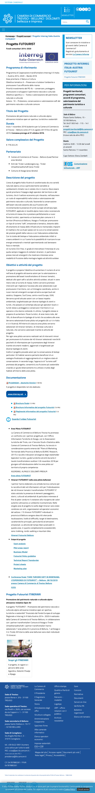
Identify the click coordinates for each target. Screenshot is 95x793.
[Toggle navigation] (3, 29)
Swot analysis (20, 543)
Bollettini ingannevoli (79, 711)
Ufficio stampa (60, 686)
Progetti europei (24, 36)
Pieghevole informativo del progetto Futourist (36, 411)
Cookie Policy (69, 789)
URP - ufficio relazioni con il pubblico (60, 710)
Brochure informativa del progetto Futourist (35, 407)
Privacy (49, 755)
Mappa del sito (41, 752)
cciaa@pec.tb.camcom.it (78, 132)
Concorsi (77, 690)
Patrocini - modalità (58, 698)
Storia (37, 703)
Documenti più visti (71, 752)
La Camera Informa (81, 54)
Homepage (10, 36)
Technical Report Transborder (26, 560)
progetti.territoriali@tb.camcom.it (78, 129)
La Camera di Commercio (40, 688)
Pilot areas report (21, 547)
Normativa (78, 694)
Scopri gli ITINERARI (18, 660)
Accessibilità (59, 755)
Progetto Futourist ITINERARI (74, 77)
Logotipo (57, 703)
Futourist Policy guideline (25, 556)
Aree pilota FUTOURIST (21, 475)
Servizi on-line (80, 701)
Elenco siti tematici (82, 716)
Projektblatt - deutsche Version (22, 382)
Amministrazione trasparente (42, 720)
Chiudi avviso (83, 789)
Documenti (78, 698)
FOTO (13, 587)
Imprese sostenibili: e (43, 745)
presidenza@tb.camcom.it (15, 756)
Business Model (20, 551)
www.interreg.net (15, 394)
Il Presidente (40, 693)
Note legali (39, 755)
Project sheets (20, 564)
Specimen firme (41, 725)
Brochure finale (22, 403)
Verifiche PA (79, 705)
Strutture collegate (43, 714)
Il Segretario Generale (40, 698)
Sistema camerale (14, 2)
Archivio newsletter (58, 719)
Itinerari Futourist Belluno (22, 535)
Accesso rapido (55, 752)
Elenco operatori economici (41, 738)
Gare (76, 686)
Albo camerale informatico (40, 731)
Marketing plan (20, 568)
